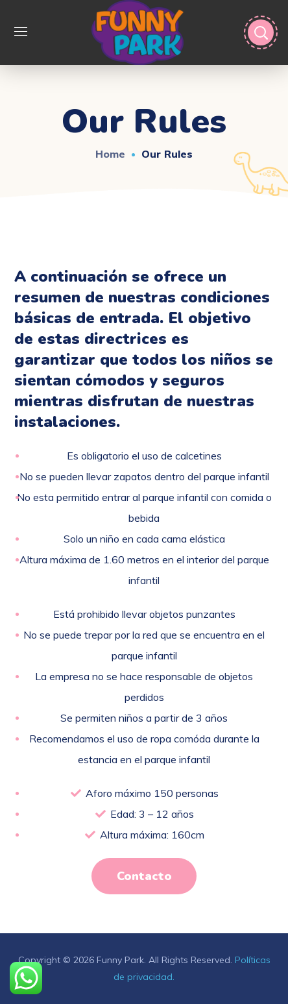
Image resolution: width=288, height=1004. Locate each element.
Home (110, 153)
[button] (143, 876)
